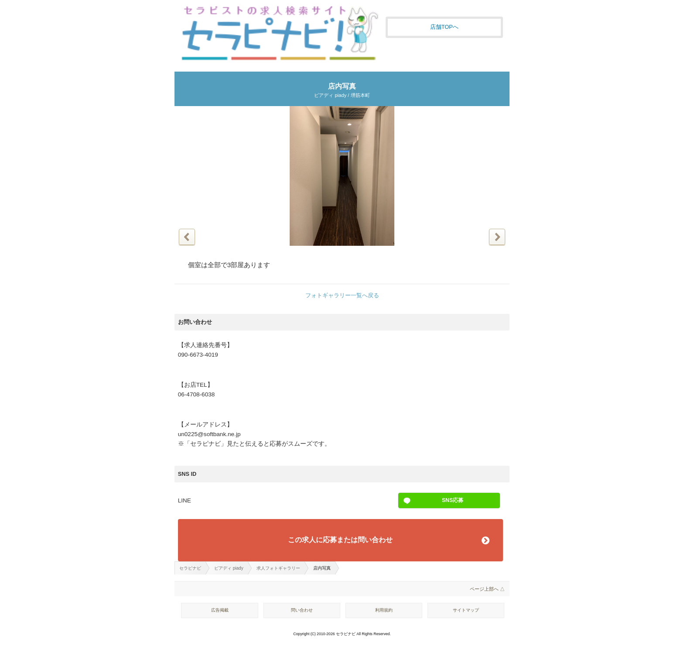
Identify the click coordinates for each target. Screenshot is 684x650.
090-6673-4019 (198, 354)
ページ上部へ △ (487, 589)
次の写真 (497, 236)
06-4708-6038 (196, 394)
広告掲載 (220, 610)
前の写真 (187, 236)
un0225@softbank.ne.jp (209, 434)
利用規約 (384, 610)
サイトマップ (466, 610)
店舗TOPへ (444, 27)
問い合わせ (302, 610)
